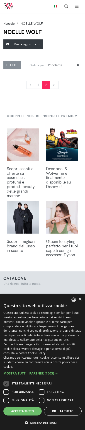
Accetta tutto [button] (22, 411)
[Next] (54, 85)
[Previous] (31, 85)
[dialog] (42, 362)
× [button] (80, 299)
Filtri (12, 65)
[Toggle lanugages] (55, 6)
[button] (42, 373)
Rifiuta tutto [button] (63, 411)
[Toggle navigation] (76, 6)
